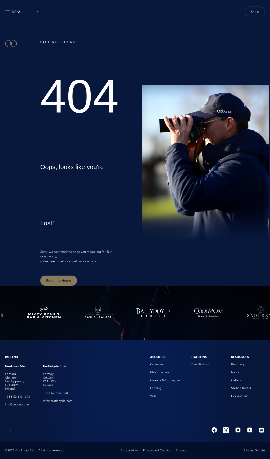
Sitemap (181, 450)
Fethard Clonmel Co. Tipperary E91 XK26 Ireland (14, 381)
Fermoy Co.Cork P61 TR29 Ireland (50, 379)
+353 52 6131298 (17, 397)
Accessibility (129, 450)
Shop (255, 11)
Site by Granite (254, 450)
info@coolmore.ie (17, 405)
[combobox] (35, 12)
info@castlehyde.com (58, 401)
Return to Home (58, 280)
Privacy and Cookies (157, 450)
